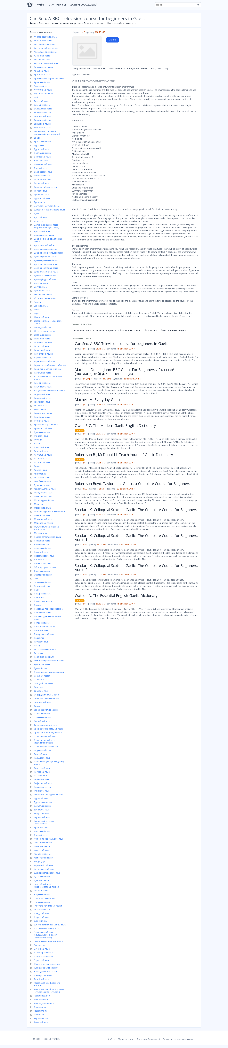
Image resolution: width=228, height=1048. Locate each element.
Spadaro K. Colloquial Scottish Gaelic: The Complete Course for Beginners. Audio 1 (136, 537)
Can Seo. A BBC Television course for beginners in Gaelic (121, 343)
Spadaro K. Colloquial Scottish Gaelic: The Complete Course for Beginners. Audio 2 (136, 567)
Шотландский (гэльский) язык (122, 23)
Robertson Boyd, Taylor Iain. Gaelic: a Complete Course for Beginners (132, 483)
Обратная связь (58, 4)
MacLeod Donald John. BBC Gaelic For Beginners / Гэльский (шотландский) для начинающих (124, 371)
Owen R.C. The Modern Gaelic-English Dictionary (115, 425)
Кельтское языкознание (173, 330)
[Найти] (198, 5)
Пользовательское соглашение (178, 1039)
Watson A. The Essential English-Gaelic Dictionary (116, 595)
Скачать (112, 40)
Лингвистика (151, 330)
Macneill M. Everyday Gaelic (98, 399)
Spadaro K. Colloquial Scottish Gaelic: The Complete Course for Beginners (136, 509)
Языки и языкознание (94, 23)
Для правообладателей (83, 4)
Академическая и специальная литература (60, 23)
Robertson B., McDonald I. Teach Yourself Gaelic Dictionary (124, 454)
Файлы (41, 4)
